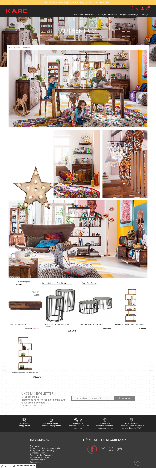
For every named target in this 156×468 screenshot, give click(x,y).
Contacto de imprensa (39, 453)
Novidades (112, 14)
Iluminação (89, 14)
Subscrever (125, 398)
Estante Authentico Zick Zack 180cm (129, 324)
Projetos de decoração (129, 14)
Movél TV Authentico (18, 324)
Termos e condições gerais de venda (45, 448)
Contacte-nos (35, 462)
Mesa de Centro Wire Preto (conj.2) (93, 324)
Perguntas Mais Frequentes (41, 455)
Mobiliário (78, 14)
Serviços (145, 14)
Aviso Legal (34, 446)
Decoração (101, 14)
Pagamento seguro (38, 459)
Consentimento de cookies (18, 466)
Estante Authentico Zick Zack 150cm (24, 373)
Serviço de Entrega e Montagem (43, 450)
